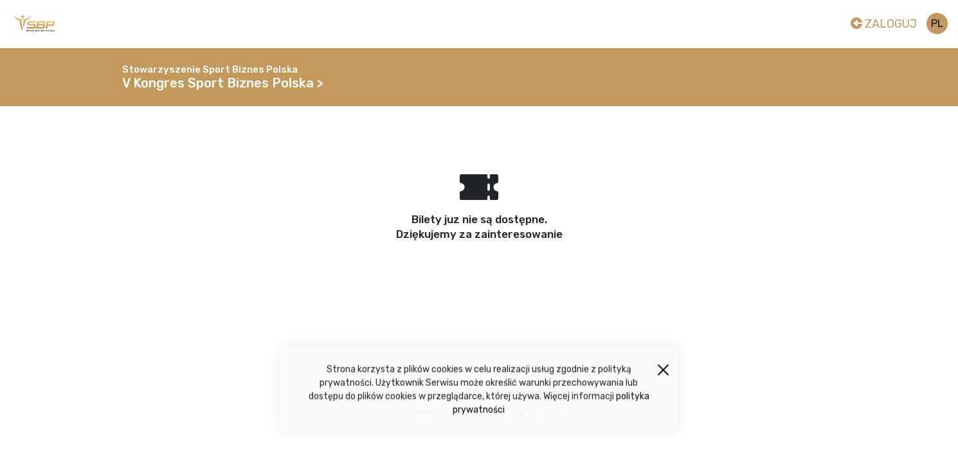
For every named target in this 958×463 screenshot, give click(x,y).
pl (937, 23)
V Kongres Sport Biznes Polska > (222, 83)
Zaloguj (884, 24)
